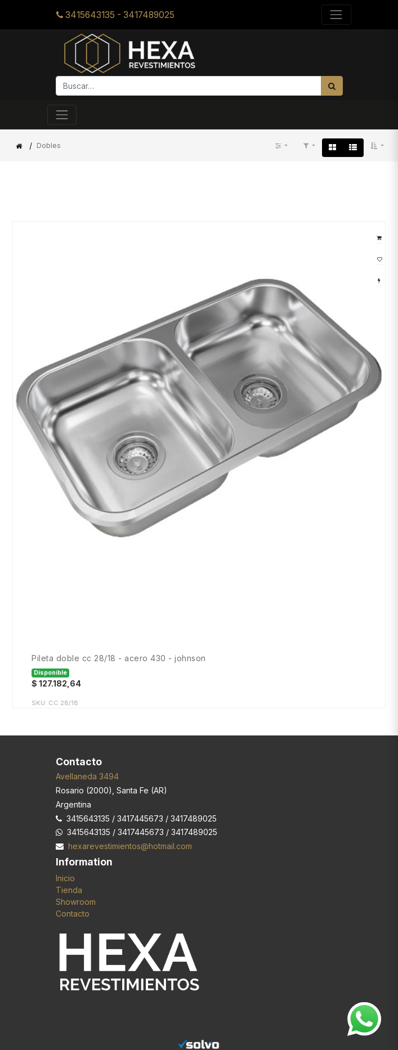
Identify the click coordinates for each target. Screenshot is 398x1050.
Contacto (73, 913)
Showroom (76, 902)
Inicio (65, 878)
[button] (377, 145)
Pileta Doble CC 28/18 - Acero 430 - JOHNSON (119, 658)
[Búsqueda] (332, 86)
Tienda (69, 890)
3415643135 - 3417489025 (115, 15)
